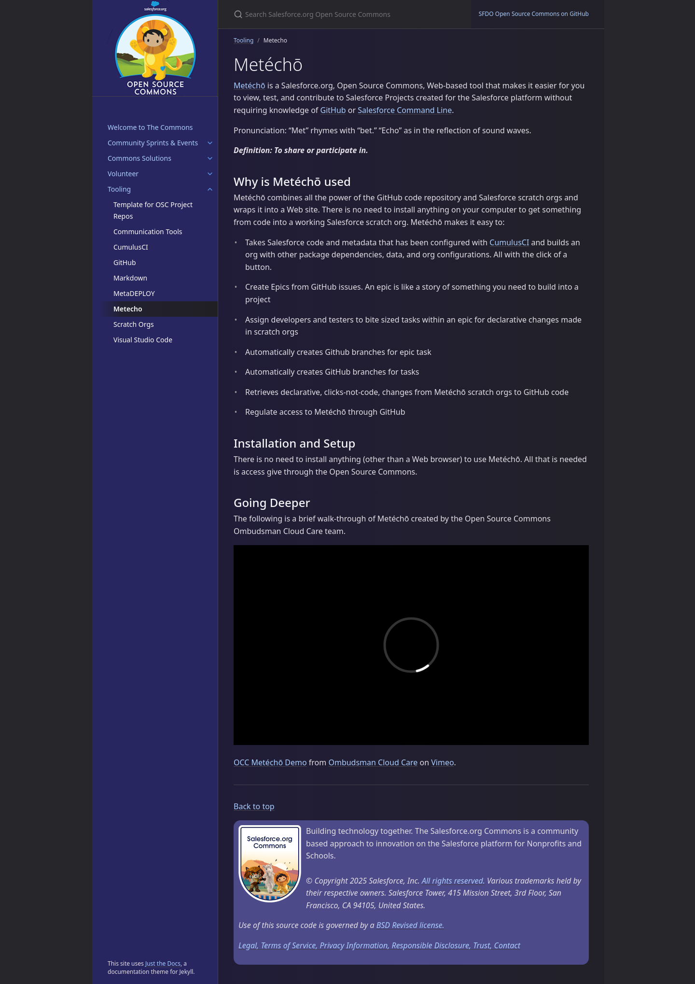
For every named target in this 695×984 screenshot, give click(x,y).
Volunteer (123, 173)
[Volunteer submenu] (210, 174)
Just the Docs (163, 963)
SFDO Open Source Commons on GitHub (534, 14)
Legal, (249, 945)
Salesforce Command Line (405, 110)
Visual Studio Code (142, 339)
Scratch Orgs (133, 324)
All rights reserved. (453, 880)
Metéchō (249, 85)
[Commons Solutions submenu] (210, 158)
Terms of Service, (290, 945)
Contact (507, 945)
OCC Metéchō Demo (270, 762)
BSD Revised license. (410, 925)
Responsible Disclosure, (432, 945)
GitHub (124, 262)
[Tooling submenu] (210, 189)
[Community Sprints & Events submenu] (210, 143)
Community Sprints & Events (153, 142)
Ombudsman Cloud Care (372, 762)
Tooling (119, 189)
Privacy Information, (355, 945)
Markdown (130, 277)
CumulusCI (130, 247)
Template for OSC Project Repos (153, 210)
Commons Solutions (139, 158)
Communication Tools (147, 231)
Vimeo (442, 762)
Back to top (254, 806)
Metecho (127, 308)
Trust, (483, 945)
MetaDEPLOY (134, 293)
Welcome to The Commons (150, 127)
